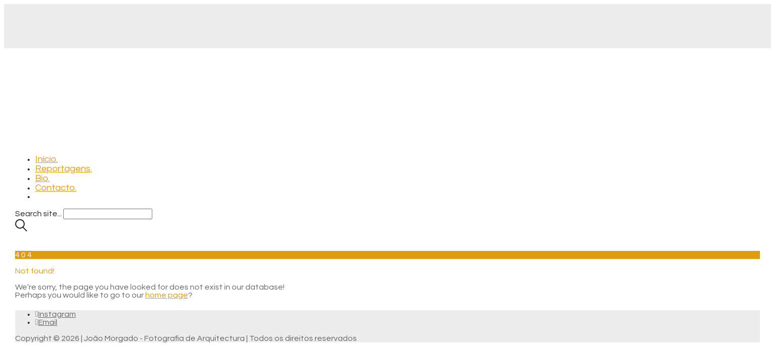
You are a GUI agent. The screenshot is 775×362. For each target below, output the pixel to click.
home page (166, 295)
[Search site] (21, 229)
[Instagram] (55, 314)
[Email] (46, 322)
